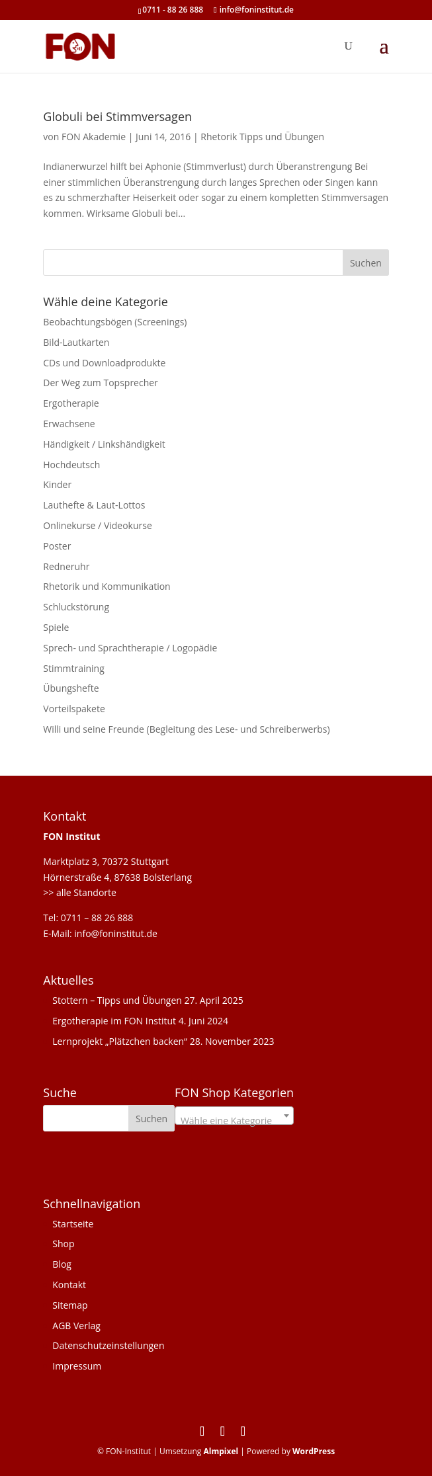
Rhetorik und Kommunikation (106, 586)
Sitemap (69, 1305)
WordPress (313, 1451)
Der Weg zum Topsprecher (100, 382)
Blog (61, 1264)
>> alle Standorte (79, 892)
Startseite (72, 1223)
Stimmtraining (73, 668)
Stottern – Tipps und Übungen (117, 1000)
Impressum (76, 1366)
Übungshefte (71, 688)
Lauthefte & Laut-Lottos (94, 505)
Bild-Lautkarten (76, 342)
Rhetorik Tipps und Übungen (262, 136)
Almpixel (220, 1451)
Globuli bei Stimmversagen (117, 116)
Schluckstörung (76, 606)
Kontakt (69, 1284)
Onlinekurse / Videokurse (97, 525)
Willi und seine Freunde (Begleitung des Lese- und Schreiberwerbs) (186, 729)
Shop (63, 1243)
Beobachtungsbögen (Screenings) (115, 321)
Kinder (57, 484)
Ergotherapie (71, 403)
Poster (57, 546)
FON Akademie (94, 136)
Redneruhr (66, 566)
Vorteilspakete (74, 708)
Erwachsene (69, 423)
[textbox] (234, 1121)
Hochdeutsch (71, 464)
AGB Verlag (76, 1325)
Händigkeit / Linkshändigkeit (104, 444)
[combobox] (234, 1115)
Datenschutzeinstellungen (108, 1345)
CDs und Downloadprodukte (104, 362)
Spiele (56, 627)
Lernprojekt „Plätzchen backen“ (119, 1041)
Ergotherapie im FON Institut (114, 1020)
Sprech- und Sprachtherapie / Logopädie (130, 647)
